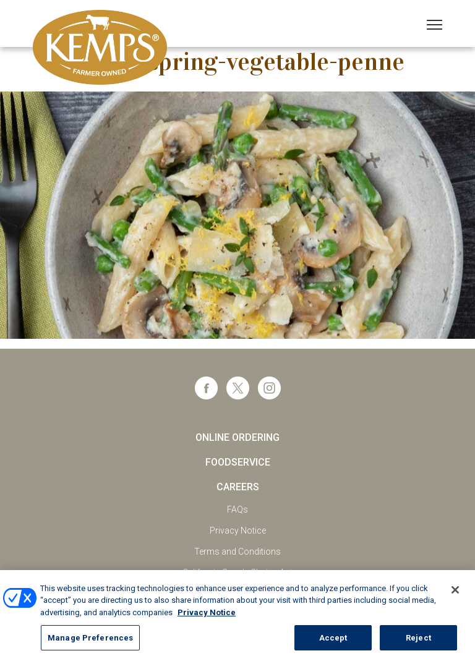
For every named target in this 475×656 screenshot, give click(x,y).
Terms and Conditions (237, 551)
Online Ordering (237, 437)
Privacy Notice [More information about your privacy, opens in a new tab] (207, 618)
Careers (237, 487)
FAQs (237, 509)
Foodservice (237, 462)
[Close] (455, 596)
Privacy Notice (238, 530)
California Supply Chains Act (237, 572)
